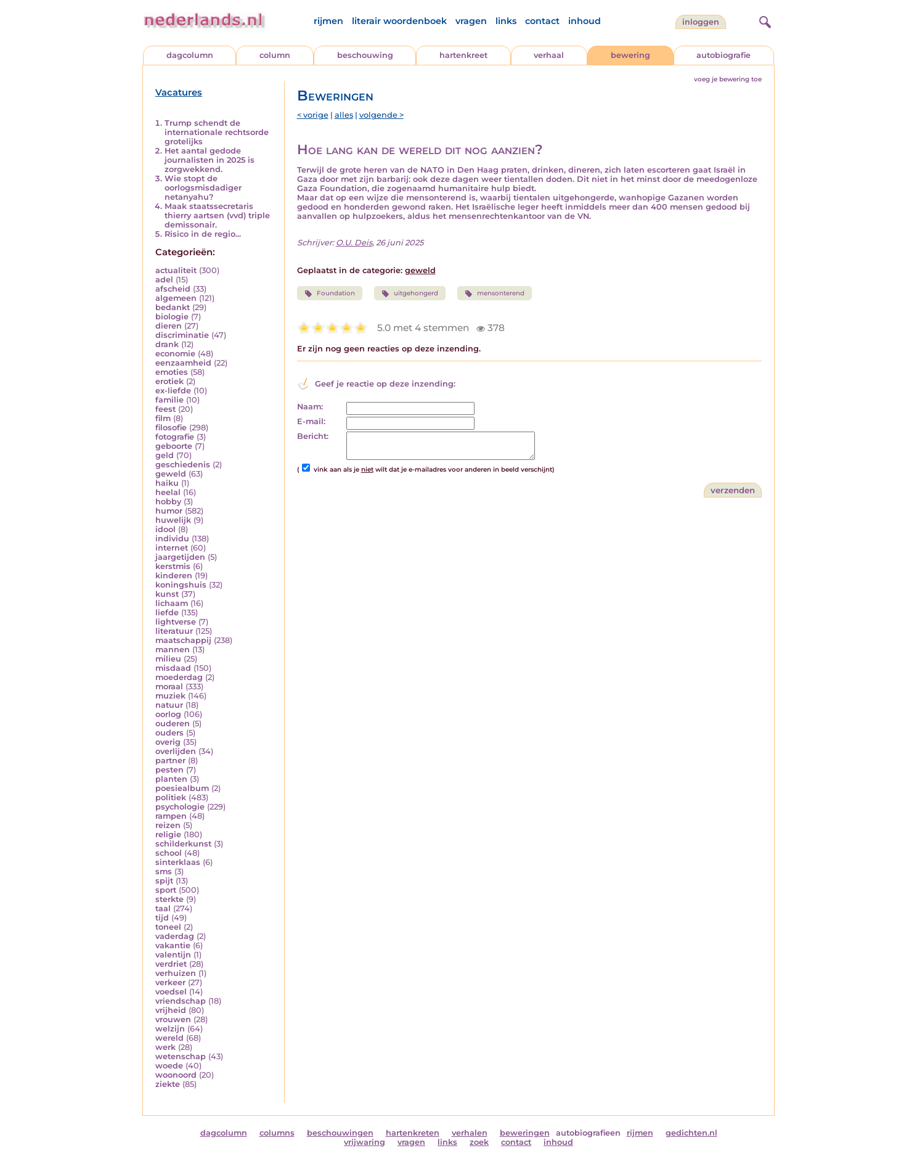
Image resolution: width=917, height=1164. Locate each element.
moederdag (179, 677)
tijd (162, 917)
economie (175, 353)
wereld (169, 1038)
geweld (170, 473)
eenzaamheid (183, 362)
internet (171, 547)
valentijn (173, 954)
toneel (168, 927)
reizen (168, 825)
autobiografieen (588, 1132)
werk (165, 1047)
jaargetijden (180, 557)
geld (164, 455)
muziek (170, 695)
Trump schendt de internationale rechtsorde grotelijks (217, 132)
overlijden (175, 751)
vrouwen (173, 1019)
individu (172, 538)
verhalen (469, 1132)
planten (171, 779)
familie (169, 399)
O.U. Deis (354, 242)
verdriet (171, 964)
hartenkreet (463, 55)
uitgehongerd (409, 293)
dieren (168, 325)
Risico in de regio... (203, 234)
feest (165, 409)
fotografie (174, 436)
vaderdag (174, 936)
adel (164, 279)
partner (170, 760)
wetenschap (180, 1056)
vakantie (172, 945)
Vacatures (178, 92)
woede (169, 1065)
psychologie (180, 806)
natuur (169, 705)
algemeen (176, 298)
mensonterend (494, 293)
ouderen (172, 723)
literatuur (174, 631)
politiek (170, 797)
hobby (168, 501)
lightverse (175, 621)
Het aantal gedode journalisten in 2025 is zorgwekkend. (210, 160)
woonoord (176, 1075)
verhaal (549, 55)
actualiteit (176, 270)
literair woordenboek (399, 21)
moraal (169, 686)
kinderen (173, 575)
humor (168, 510)
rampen (171, 816)
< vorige (312, 115)
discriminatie (182, 335)
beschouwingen (340, 1132)
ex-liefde (173, 390)
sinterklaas (177, 862)
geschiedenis (182, 464)
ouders (169, 732)
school (168, 853)
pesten (169, 769)
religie (168, 834)
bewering (630, 55)
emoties (171, 372)
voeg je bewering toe (728, 79)
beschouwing (365, 55)
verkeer (170, 982)
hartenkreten (412, 1132)
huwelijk (173, 520)
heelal (168, 492)
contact (542, 21)
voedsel (171, 991)
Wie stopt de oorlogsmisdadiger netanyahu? (203, 188)
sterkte (169, 899)
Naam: (310, 406)
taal (163, 908)
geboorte (173, 446)
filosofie (171, 427)
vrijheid (170, 1010)
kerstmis (172, 566)
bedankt (172, 307)
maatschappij (183, 640)
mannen (172, 649)
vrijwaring (364, 1142)
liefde (167, 612)
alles (344, 115)
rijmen (328, 21)
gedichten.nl (691, 1132)
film (163, 418)
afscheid (172, 288)
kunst (167, 594)
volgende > (381, 115)
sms (163, 871)
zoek (479, 1142)
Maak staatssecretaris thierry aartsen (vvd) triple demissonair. (217, 215)
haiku (167, 483)
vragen (471, 21)
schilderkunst (183, 843)
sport (165, 890)
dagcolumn (189, 55)
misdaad (173, 668)
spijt (164, 880)
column (274, 55)
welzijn (170, 1028)
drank (167, 344)
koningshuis (180, 584)
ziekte (167, 1084)
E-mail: (311, 421)
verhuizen (175, 973)
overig (168, 742)
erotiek (169, 381)
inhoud (584, 21)
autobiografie (723, 55)
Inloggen (700, 22)
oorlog (168, 714)
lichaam (171, 603)
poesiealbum (182, 788)
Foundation (329, 293)
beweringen (525, 1132)
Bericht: (312, 436)
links (505, 21)
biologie (172, 316)
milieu (168, 658)
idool (165, 529)
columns (277, 1132)
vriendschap (180, 1001)
